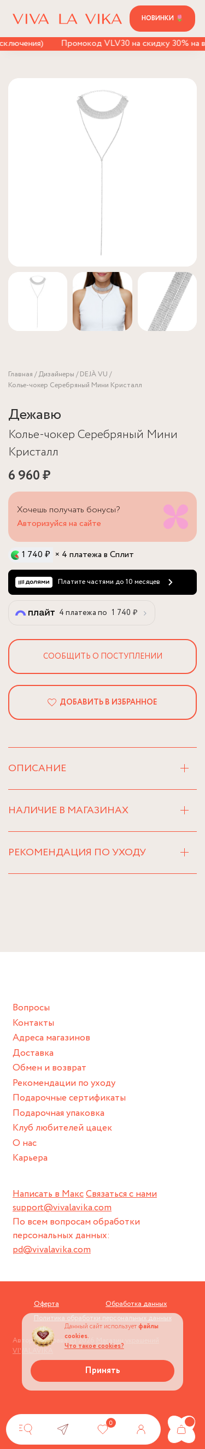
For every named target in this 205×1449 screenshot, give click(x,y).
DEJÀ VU (94, 374)
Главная (20, 374)
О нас (25, 1143)
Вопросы (31, 1008)
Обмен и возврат (49, 1068)
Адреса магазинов (51, 1038)
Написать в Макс (48, 1194)
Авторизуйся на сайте (59, 523)
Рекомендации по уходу (64, 1083)
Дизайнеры (56, 374)
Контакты (33, 1023)
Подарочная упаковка (58, 1113)
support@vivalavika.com (62, 1208)
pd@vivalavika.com (52, 1250)
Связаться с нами (121, 1194)
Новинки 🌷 (163, 18)
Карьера (30, 1158)
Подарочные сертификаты (69, 1098)
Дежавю (34, 414)
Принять (102, 1370)
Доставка (33, 1053)
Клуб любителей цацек (62, 1128)
